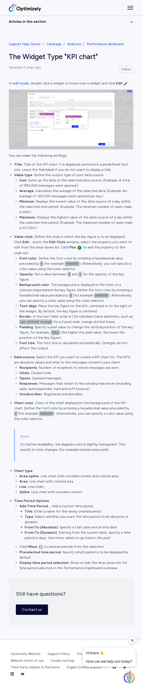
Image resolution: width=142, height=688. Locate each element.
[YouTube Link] (22, 674)
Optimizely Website (26, 654)
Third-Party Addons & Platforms (35, 667)
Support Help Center (25, 44)
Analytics (74, 44)
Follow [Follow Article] (126, 69)
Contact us (32, 609)
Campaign (54, 44)
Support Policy (59, 654)
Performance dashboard (105, 44)
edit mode (21, 83)
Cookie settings (63, 661)
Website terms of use (27, 661)
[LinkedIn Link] (12, 674)
